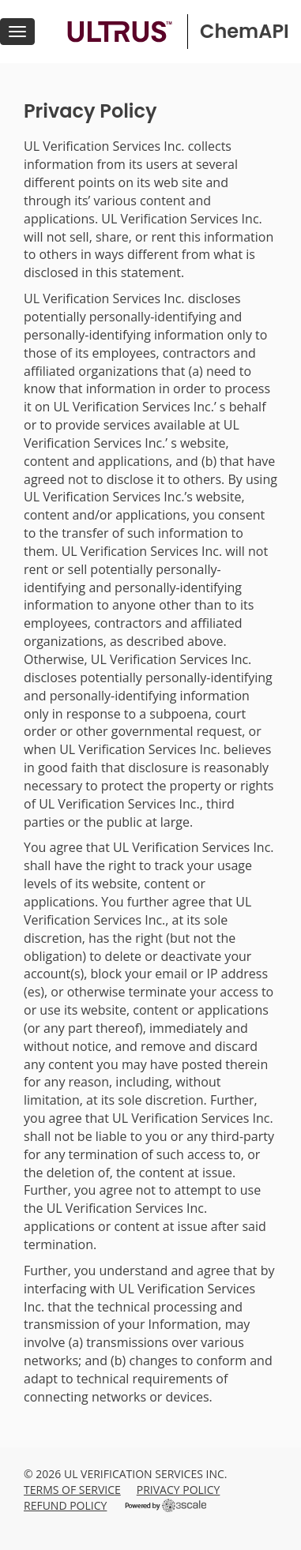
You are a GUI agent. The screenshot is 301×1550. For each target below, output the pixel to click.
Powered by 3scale (165, 1505)
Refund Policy (65, 1505)
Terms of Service (72, 1489)
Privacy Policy (178, 1489)
